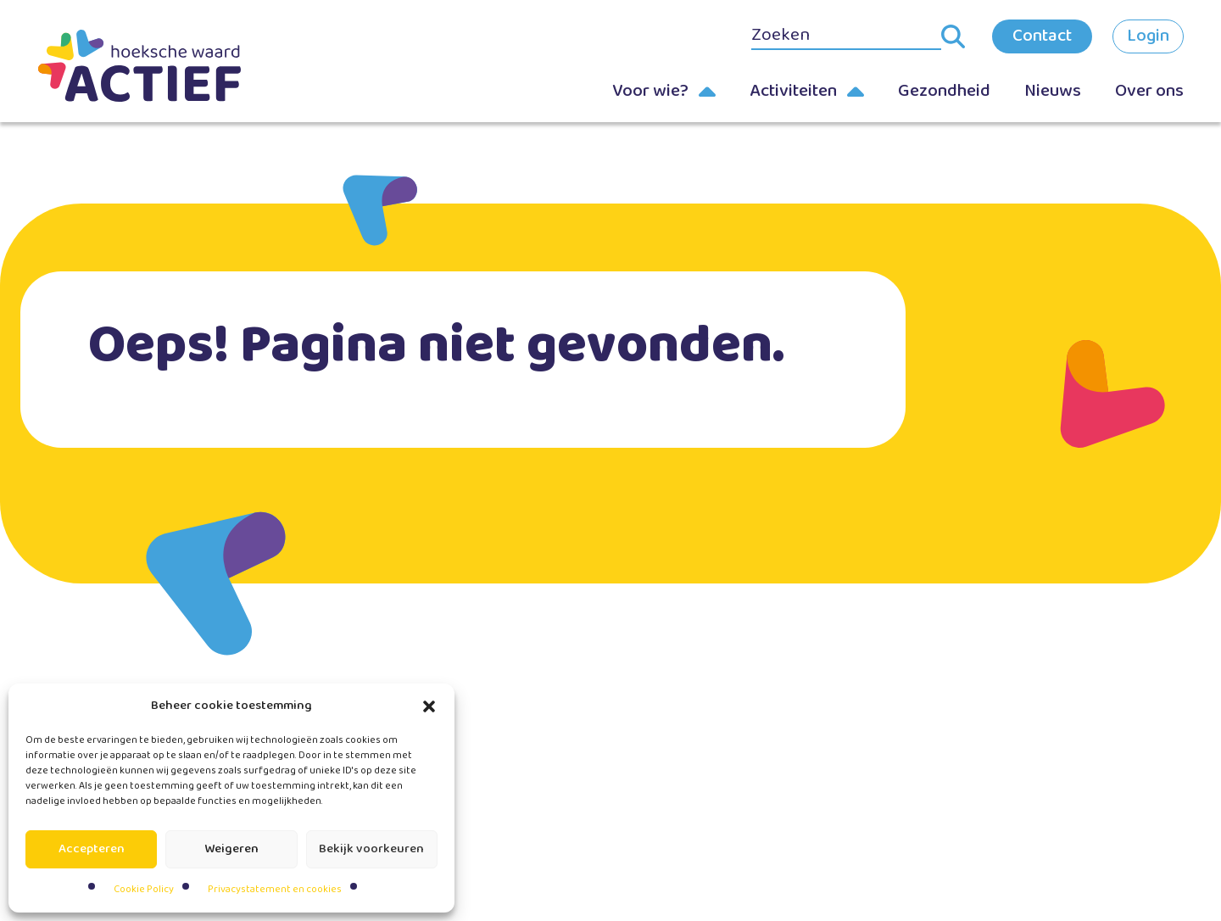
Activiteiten (793, 90)
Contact (1042, 35)
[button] (429, 706)
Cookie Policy (144, 889)
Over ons (1149, 90)
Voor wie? (650, 90)
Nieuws (1052, 90)
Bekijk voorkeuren (371, 849)
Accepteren (92, 849)
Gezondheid (944, 90)
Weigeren (231, 849)
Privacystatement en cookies (275, 889)
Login (1148, 35)
